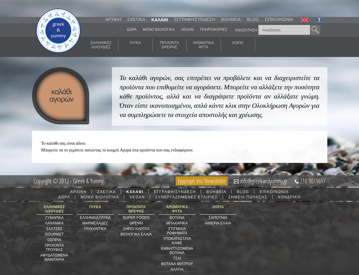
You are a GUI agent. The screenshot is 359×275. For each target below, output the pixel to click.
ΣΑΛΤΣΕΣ (54, 229)
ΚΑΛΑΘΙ (159, 19)
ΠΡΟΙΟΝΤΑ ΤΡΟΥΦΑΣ (54, 247)
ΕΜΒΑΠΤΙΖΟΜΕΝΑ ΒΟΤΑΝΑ (177, 250)
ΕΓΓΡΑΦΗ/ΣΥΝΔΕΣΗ (194, 19)
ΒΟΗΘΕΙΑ (231, 19)
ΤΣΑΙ (177, 258)
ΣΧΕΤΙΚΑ (136, 19)
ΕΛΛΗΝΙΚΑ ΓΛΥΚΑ (95, 218)
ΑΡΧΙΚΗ (113, 19)
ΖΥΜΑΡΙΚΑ (54, 218)
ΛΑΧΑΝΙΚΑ (54, 223)
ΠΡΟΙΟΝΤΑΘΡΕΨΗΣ (169, 45)
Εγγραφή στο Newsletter (202, 181)
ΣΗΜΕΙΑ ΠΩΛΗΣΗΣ (247, 197)
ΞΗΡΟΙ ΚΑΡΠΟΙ (136, 229)
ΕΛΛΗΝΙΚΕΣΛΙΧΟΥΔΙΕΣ (100, 45)
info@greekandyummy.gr (263, 181)
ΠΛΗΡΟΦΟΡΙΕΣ (213, 29)
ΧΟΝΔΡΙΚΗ (289, 197)
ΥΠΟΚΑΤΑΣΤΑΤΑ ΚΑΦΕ (177, 241)
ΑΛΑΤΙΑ (177, 269)
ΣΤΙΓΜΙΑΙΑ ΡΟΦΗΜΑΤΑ (177, 231)
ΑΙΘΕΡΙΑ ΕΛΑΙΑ (218, 223)
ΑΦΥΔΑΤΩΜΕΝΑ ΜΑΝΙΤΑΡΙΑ (54, 257)
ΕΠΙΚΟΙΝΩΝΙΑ (279, 19)
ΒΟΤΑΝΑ (177, 218)
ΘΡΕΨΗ (136, 223)
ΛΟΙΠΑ (237, 45)
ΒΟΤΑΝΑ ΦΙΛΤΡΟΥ (177, 264)
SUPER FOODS (136, 218)
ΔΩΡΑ (132, 29)
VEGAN (187, 29)
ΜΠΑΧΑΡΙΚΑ (177, 223)
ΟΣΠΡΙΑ (54, 240)
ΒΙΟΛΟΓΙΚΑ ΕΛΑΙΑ (136, 234)
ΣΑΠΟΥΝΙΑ (218, 218)
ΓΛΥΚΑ (135, 45)
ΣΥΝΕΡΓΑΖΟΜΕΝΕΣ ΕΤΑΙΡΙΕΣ (186, 197)
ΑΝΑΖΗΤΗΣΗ (246, 30)
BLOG (253, 19)
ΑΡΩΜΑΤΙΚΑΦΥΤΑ (203, 45)
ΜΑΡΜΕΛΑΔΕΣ (95, 223)
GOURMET (54, 234)
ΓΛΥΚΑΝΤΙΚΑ (95, 229)
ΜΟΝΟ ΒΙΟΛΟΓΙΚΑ (159, 29)
